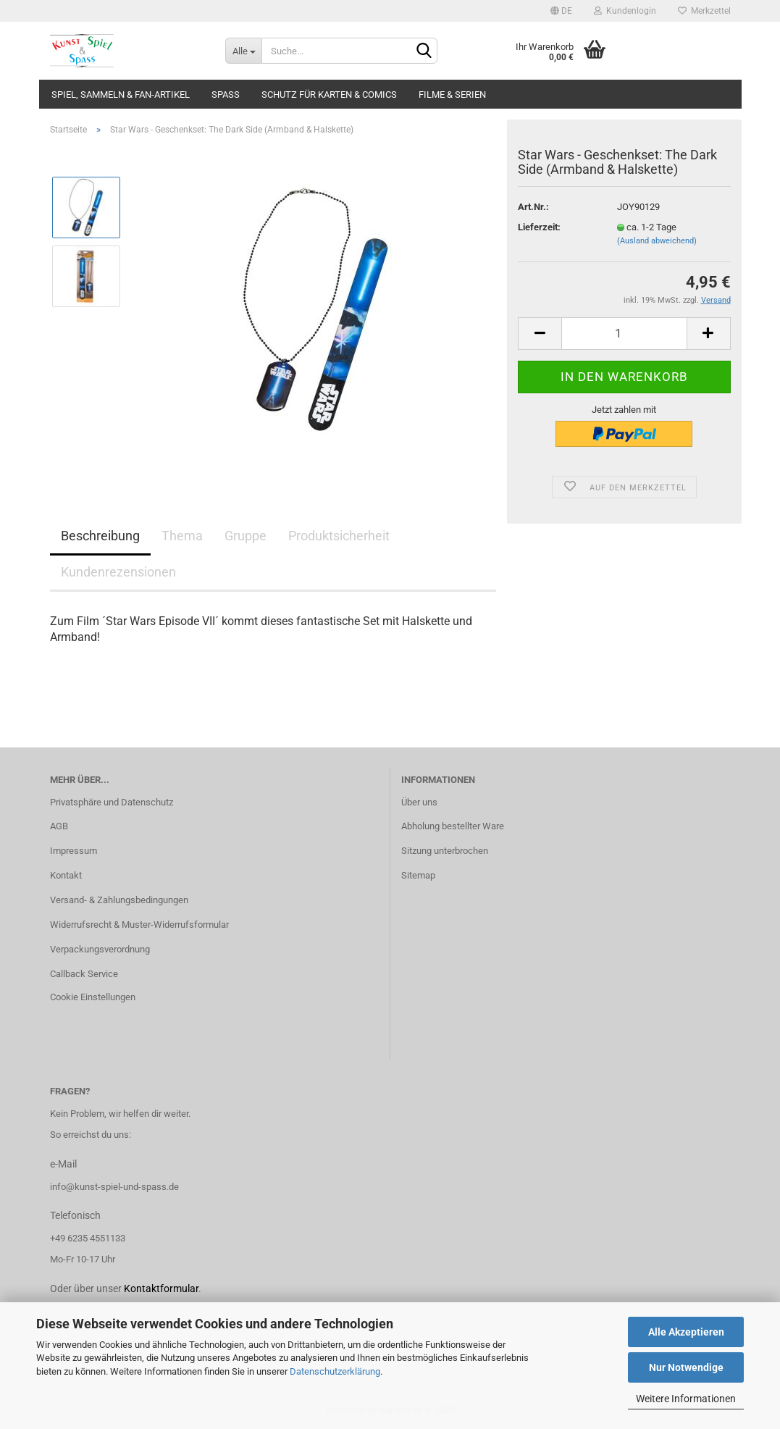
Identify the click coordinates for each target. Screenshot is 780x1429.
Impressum (73, 850)
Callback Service (84, 973)
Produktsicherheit (339, 535)
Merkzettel (704, 11)
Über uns (419, 802)
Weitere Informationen (686, 1398)
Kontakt (66, 875)
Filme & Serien (452, 94)
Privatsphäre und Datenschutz (111, 802)
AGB (59, 826)
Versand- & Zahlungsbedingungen (119, 899)
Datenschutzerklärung (335, 1371)
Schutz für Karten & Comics (329, 94)
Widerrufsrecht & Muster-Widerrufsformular (139, 924)
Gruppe (246, 535)
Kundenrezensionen (118, 571)
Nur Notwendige (686, 1367)
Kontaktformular (161, 1288)
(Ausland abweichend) (657, 241)
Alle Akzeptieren (686, 1332)
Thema (182, 535)
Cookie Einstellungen (92, 997)
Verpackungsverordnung (100, 949)
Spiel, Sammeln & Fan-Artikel (120, 94)
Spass (225, 94)
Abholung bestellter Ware (452, 826)
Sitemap (418, 875)
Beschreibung (100, 535)
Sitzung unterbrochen (444, 850)
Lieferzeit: (539, 227)
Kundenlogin (625, 11)
